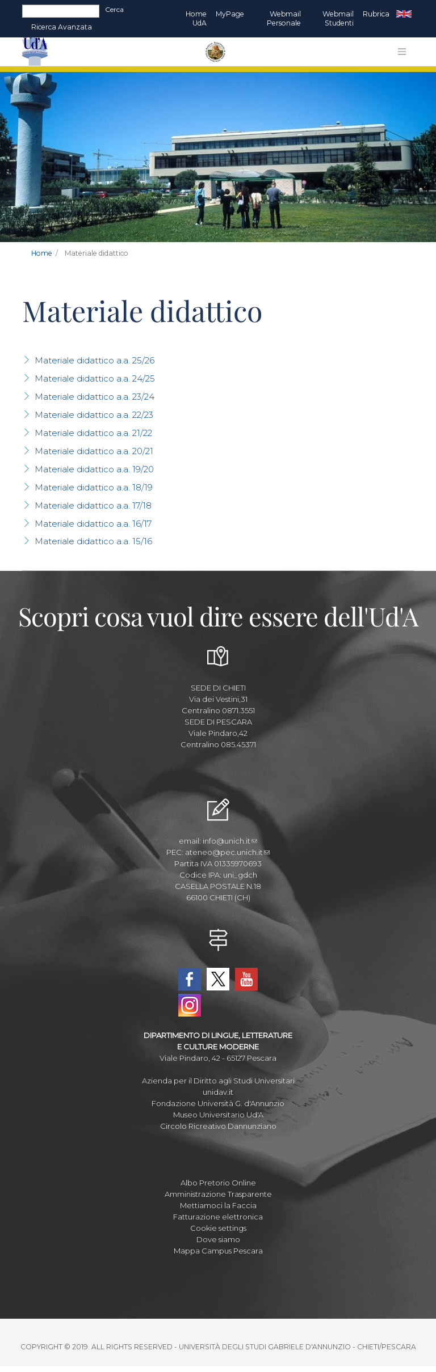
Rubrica (376, 14)
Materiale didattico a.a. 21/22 (93, 432)
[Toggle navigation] (402, 51)
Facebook (189, 979)
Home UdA (196, 18)
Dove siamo (218, 1239)
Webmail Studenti (338, 18)
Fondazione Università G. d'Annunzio (218, 1103)
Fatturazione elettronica (218, 1216)
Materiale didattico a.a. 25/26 (94, 360)
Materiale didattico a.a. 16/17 (93, 523)
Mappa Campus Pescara (218, 1250)
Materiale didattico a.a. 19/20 (94, 469)
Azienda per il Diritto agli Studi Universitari (218, 1080)
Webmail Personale (284, 18)
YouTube (246, 979)
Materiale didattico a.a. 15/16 (93, 541)
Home (41, 253)
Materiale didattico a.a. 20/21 (94, 451)
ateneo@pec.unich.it (227, 852)
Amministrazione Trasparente (218, 1194)
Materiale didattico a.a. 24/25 (95, 378)
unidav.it (218, 1091)
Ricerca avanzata (61, 27)
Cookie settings (218, 1228)
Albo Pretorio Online (218, 1182)
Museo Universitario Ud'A (218, 1114)
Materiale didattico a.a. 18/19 (94, 487)
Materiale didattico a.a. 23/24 (94, 396)
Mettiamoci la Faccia (218, 1205)
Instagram (189, 1005)
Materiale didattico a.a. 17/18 (93, 505)
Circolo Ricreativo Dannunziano (218, 1125)
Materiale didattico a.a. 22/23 (94, 414)
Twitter (218, 979)
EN (404, 14)
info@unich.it (230, 840)
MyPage (230, 14)
